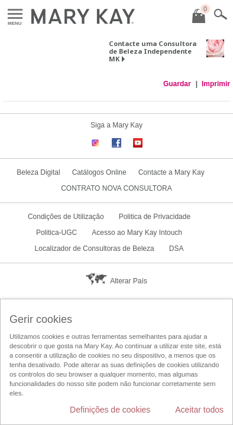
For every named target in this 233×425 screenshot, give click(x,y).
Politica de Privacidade (154, 216)
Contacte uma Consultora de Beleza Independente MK (152, 51)
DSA (176, 248)
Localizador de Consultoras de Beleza (94, 248)
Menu (15, 14)
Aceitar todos (199, 409)
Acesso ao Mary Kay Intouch (137, 232)
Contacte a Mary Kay (171, 172)
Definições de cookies (110, 409)
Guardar (177, 84)
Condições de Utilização (66, 216)
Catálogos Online (99, 172)
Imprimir (216, 84)
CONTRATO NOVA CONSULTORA (116, 188)
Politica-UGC (56, 232)
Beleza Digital (38, 172)
